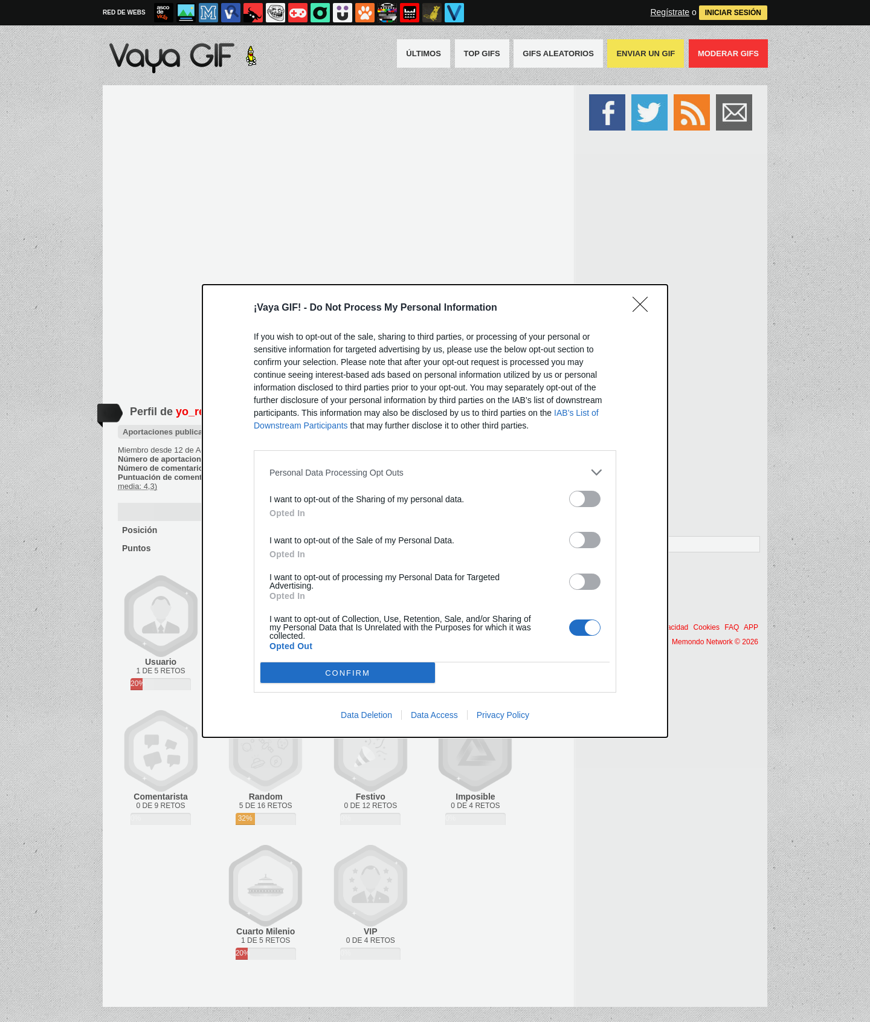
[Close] (644, 308)
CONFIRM (347, 672)
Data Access (434, 715)
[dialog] (435, 511)
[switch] (585, 499)
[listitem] (435, 472)
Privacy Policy (503, 715)
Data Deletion (366, 715)
